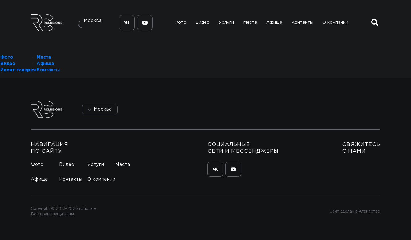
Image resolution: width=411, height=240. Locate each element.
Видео (202, 22)
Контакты (302, 22)
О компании (335, 22)
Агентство (369, 211)
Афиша (274, 22)
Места (250, 22)
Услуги (226, 22)
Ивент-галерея (18, 70)
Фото (180, 22)
